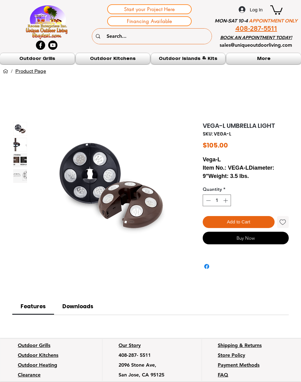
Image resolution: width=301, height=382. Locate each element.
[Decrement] (208, 200)
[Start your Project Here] (149, 9)
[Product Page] (30, 71)
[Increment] (226, 200)
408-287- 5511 (135, 355)
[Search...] (153, 36)
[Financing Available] (149, 21)
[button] (276, 9)
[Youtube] (52, 45)
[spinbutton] (217, 200)
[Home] (5, 71)
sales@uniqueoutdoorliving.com (256, 45)
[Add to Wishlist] (283, 222)
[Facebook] (40, 45)
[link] (33, 306)
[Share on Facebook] (206, 266)
